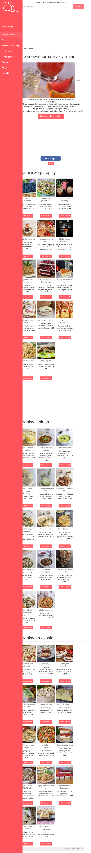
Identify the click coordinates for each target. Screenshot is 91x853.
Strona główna (8, 35)
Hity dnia (6, 51)
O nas (4, 40)
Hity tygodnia (8, 57)
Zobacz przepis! (33, 216)
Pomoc (5, 62)
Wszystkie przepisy (10, 46)
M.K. (88, 848)
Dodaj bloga (7, 27)
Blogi (4, 68)
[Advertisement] (57, 28)
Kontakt (5, 73)
